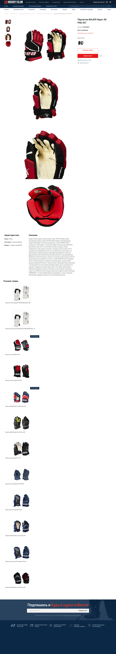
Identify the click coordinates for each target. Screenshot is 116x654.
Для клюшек (54, 9)
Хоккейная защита (18, 6)
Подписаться (83, 610)
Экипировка (31, 9)
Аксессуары (43, 9)
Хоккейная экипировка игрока (27, 13)
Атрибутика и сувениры (86, 9)
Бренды (100, 9)
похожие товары (87, 50)
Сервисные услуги (51, 6)
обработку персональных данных (72, 615)
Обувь (73, 9)
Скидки (109, 9)
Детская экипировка (35, 6)
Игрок (6, 6)
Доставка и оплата (31, 2)
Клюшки (6, 9)
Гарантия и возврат (44, 2)
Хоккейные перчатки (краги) (44, 13)
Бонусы (82, 2)
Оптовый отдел (56, 2)
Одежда (64, 9)
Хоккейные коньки (18, 9)
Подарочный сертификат (70, 2)
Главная (6, 13)
